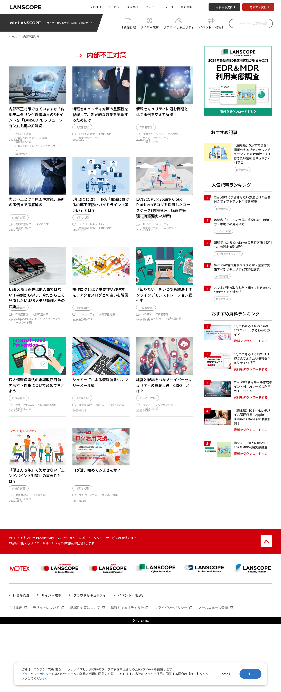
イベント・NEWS (211, 26)
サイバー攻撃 (149, 26)
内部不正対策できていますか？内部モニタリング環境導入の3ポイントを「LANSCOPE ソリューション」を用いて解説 (37, 117)
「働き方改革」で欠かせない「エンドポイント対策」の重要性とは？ (37, 537)
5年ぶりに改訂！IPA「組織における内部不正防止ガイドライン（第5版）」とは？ (100, 232)
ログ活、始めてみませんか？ (96, 532)
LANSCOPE (105, 141)
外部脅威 (173, 141)
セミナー (152, 7)
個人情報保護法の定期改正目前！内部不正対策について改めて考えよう (37, 441)
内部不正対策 (23, 141)
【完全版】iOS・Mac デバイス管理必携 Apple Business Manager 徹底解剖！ (252, 417)
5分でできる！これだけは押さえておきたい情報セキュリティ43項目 (252, 358)
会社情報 (187, 7)
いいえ (226, 674)
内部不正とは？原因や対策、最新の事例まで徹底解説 (37, 229)
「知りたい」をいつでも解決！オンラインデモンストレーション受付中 (164, 334)
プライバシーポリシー (36, 674)
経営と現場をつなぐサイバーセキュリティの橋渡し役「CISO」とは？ (164, 441)
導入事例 (133, 7)
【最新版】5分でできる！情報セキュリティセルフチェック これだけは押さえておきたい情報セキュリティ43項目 (252, 154)
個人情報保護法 (47, 462)
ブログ (169, 7)
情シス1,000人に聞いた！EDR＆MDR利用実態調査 (251, 445)
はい (250, 674)
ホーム (13, 36)
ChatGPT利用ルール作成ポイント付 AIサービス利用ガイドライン (253, 386)
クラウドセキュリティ (179, 26)
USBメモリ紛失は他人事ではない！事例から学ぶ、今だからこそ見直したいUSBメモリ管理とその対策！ (37, 337)
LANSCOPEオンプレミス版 (31, 145)
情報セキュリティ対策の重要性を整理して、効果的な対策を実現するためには (100, 114)
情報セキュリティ (89, 145)
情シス (100, 462)
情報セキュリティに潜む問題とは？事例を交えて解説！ (162, 111)
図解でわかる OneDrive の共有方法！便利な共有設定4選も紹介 (243, 244)
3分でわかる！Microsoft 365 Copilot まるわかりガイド (252, 330)
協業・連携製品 (24, 462)
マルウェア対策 (152, 366)
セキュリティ (87, 362)
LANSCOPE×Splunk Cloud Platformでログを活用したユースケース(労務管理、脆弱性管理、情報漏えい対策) (163, 235)
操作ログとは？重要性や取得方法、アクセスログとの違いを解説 (100, 332)
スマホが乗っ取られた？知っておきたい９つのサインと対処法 (243, 289)
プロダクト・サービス (105, 7)
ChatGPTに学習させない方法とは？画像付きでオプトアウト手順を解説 (242, 199)
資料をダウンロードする (251, 341)
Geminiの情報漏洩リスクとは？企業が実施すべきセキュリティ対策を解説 (242, 267)
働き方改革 (22, 559)
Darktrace (21, 161)
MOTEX (147, 362)
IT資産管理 (128, 26)
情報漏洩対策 (23, 149)
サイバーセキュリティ (156, 145)
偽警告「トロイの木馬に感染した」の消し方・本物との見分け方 (243, 222)
